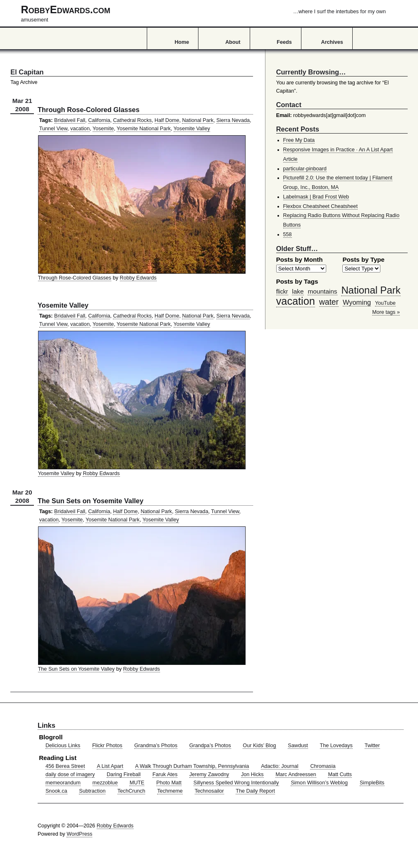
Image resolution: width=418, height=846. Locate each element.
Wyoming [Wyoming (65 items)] (357, 302)
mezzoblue (105, 783)
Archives (332, 42)
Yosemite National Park (144, 128)
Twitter (372, 745)
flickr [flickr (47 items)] (282, 291)
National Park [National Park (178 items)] (370, 290)
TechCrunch (131, 791)
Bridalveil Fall (69, 120)
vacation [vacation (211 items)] (295, 301)
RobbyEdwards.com (203, 13)
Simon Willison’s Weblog (319, 783)
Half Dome (167, 120)
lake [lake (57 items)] (297, 291)
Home (181, 42)
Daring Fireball (124, 774)
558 (287, 234)
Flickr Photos (107, 745)
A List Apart (110, 766)
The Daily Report (255, 791)
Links (46, 725)
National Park (197, 120)
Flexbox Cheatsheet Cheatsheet (320, 206)
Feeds (284, 42)
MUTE (136, 783)
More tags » (386, 312)
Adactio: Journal (280, 766)
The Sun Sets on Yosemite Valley (90, 500)
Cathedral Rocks (132, 120)
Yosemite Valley (192, 128)
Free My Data (299, 140)
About (232, 42)
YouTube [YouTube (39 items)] (385, 303)
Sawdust (298, 745)
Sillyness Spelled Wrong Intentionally (236, 783)
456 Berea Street (65, 766)
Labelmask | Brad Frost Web (316, 197)
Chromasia (322, 766)
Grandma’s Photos (155, 745)
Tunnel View (53, 128)
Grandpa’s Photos (210, 745)
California (99, 120)
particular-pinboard (305, 169)
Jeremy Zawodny (209, 774)
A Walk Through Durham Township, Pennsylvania (192, 766)
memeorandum (63, 783)
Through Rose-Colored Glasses (88, 109)
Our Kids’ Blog (259, 745)
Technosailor (209, 791)
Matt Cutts (340, 774)
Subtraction (92, 791)
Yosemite (103, 128)
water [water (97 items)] (329, 301)
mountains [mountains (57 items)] (322, 291)
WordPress (79, 834)
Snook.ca (56, 791)
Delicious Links (62, 745)
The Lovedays (336, 745)
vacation (80, 128)
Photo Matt (169, 783)
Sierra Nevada (233, 120)
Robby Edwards (138, 278)
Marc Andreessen (295, 774)
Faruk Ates (165, 774)
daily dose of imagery (70, 774)
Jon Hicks (252, 774)
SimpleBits (372, 783)
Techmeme (170, 791)
